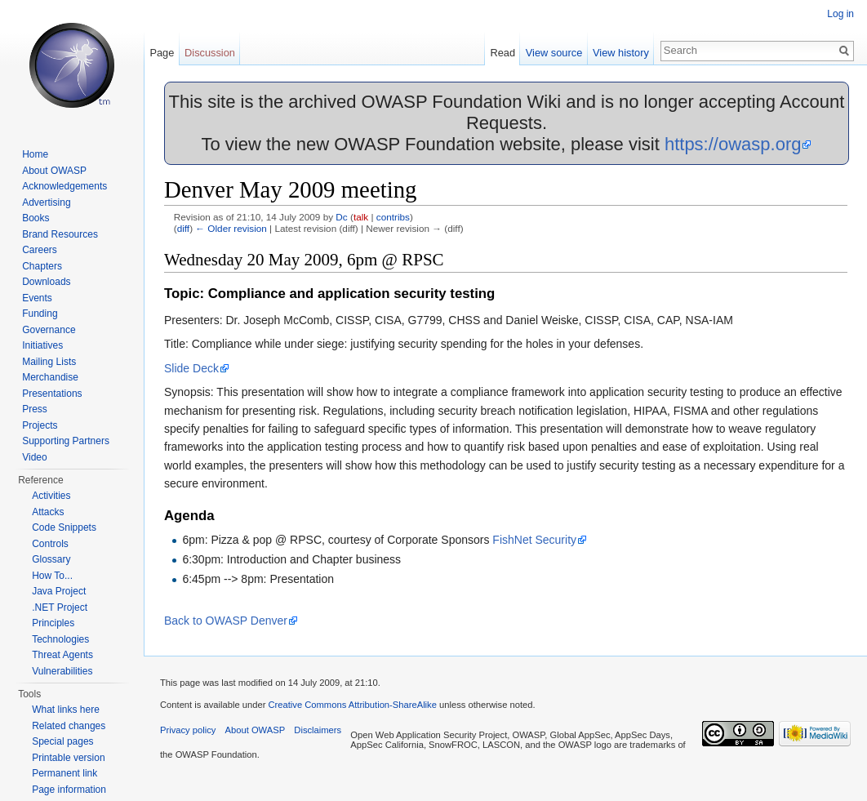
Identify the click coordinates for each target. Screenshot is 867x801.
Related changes (68, 726)
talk (360, 216)
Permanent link (64, 773)
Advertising (46, 202)
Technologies (60, 639)
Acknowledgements (64, 186)
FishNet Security (534, 539)
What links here (66, 709)
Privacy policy (188, 730)
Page (161, 53)
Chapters (42, 266)
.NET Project (59, 607)
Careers (39, 250)
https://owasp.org (733, 144)
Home (35, 154)
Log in (840, 14)
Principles (53, 623)
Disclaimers (317, 730)
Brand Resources (60, 234)
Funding (39, 313)
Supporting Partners (65, 441)
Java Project (59, 591)
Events (37, 298)
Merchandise (50, 377)
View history (621, 53)
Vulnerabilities (62, 671)
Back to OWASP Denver (225, 620)
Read (502, 53)
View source (554, 53)
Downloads (46, 281)
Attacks (48, 512)
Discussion (210, 53)
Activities (51, 495)
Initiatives (42, 345)
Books (35, 218)
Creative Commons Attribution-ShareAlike (352, 705)
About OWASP (54, 170)
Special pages (62, 741)
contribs (393, 216)
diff (183, 228)
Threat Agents (62, 655)
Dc (341, 216)
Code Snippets (64, 527)
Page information (69, 789)
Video (34, 457)
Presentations (52, 393)
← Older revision (231, 228)
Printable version (68, 757)
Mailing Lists (49, 361)
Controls (50, 544)
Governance (48, 330)
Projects (39, 425)
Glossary (51, 559)
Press (34, 409)
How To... (52, 575)
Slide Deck (191, 368)
